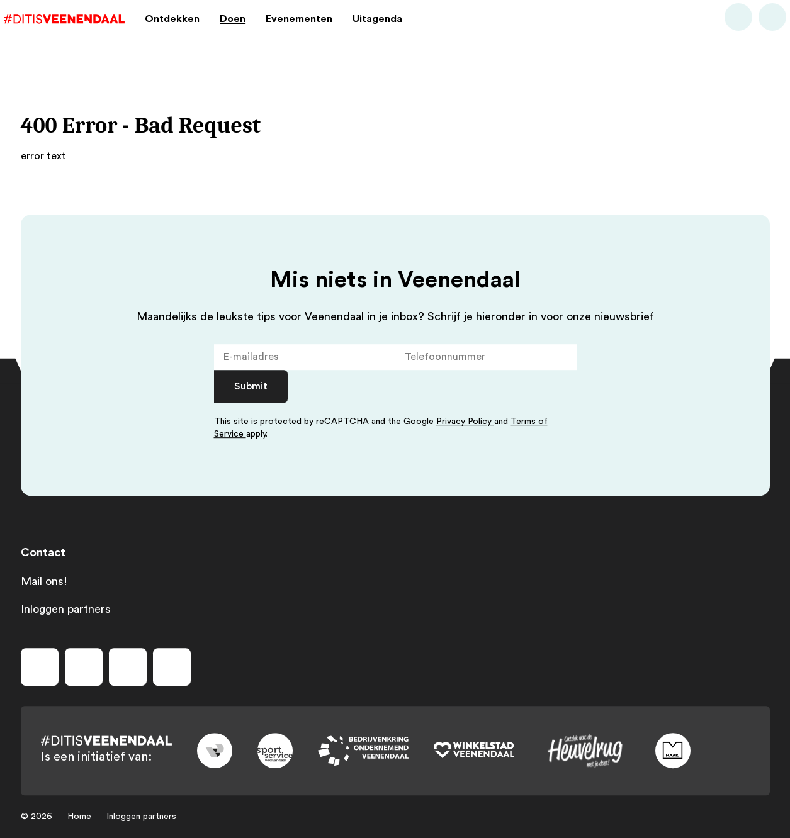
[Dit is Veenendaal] (81, 33)
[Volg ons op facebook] (40, 667)
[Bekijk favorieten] (756, 34)
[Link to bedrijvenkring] (363, 750)
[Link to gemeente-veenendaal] (214, 750)
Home (79, 816)
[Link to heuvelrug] (584, 750)
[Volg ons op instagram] (84, 667)
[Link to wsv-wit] (474, 750)
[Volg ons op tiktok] (172, 667)
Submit (251, 386)
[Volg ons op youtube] (128, 667)
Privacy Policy (465, 421)
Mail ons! (44, 581)
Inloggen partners (66, 609)
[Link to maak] (673, 750)
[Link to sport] (275, 750)
